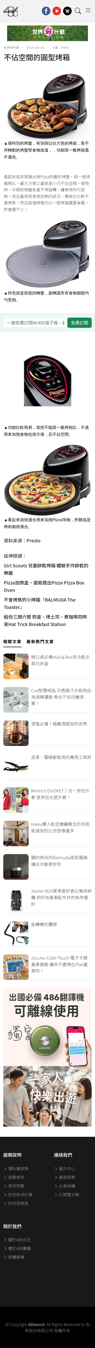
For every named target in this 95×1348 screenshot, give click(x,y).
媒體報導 (14, 1257)
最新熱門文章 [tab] (40, 641)
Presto (34, 540)
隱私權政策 (16, 1168)
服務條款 (14, 1177)
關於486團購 (17, 1248)
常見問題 (14, 1186)
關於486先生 (17, 1240)
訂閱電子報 (66, 1194)
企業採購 (64, 1186)
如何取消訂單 (18, 1194)
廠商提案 (64, 1177)
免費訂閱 (79, 322)
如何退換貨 (16, 1203)
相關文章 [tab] (12, 641)
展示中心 (64, 1168)
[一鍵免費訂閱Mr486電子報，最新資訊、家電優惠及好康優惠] (35, 323)
